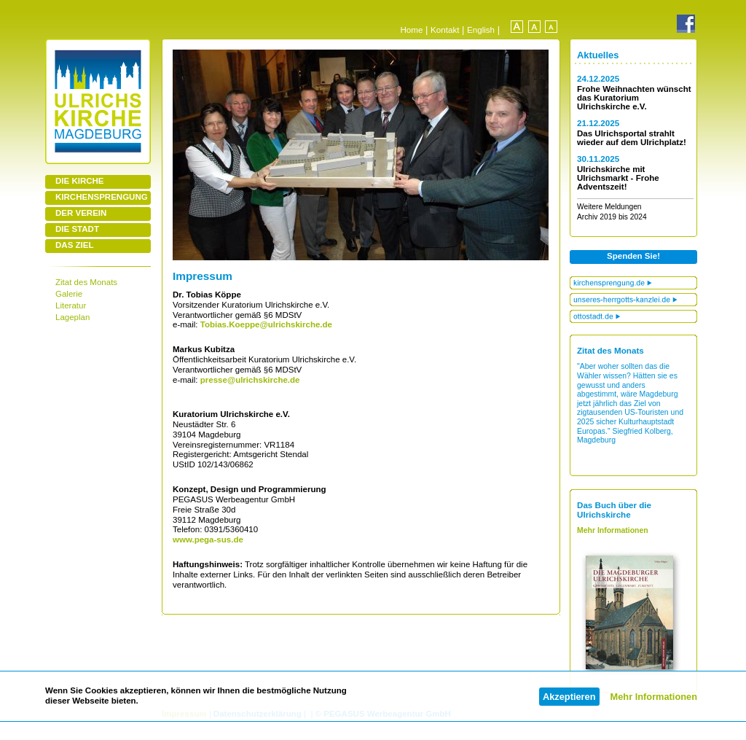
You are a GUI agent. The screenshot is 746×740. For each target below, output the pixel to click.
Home (411, 29)
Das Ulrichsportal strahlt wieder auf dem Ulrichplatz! (631, 138)
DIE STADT (77, 229)
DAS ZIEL (74, 245)
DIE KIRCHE (79, 180)
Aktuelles (598, 55)
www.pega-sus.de (208, 539)
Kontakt (445, 29)
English (481, 29)
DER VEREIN (80, 213)
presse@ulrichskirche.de (250, 379)
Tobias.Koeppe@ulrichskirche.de (265, 324)
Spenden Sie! (633, 256)
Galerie (68, 293)
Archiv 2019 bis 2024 (612, 217)
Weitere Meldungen (609, 207)
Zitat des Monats (86, 282)
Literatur (70, 305)
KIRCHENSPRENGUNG (101, 196)
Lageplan (72, 317)
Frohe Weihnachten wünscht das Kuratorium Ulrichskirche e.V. (634, 98)
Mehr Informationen (653, 696)
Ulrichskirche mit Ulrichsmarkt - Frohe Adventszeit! (618, 178)
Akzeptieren (569, 696)
